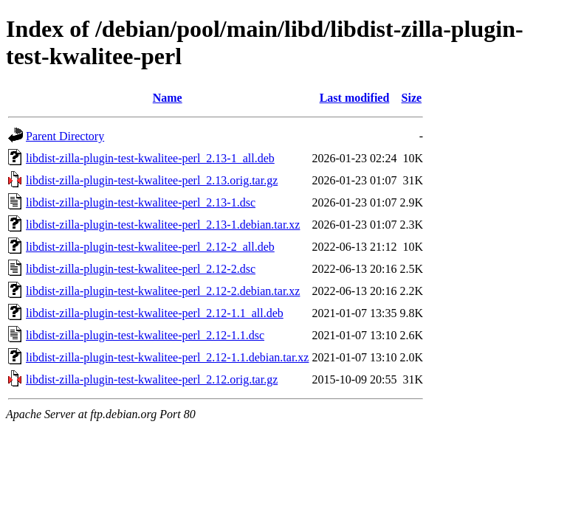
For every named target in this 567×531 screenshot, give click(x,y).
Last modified (355, 97)
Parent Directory (65, 136)
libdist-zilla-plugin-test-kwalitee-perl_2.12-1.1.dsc (145, 335)
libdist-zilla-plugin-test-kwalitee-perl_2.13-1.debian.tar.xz (163, 224)
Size (412, 97)
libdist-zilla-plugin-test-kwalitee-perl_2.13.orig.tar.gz (152, 180)
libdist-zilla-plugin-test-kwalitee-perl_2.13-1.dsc (140, 202)
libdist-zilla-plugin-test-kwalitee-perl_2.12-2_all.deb (150, 246)
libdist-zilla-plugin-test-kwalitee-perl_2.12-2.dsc (140, 269)
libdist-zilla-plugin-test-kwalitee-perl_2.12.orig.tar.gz (152, 379)
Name (167, 97)
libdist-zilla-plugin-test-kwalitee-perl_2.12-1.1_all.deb (155, 313)
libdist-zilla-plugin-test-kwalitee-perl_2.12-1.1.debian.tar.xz (167, 357)
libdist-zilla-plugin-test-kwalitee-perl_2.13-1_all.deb (150, 158)
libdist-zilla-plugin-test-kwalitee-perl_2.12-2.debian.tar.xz (163, 291)
